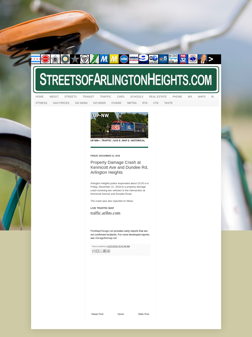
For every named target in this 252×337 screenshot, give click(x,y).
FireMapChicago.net (102, 230)
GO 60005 (99, 102)
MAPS (202, 96)
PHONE (177, 96)
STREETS (70, 96)
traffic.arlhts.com (106, 213)
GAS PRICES (61, 102)
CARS (120, 96)
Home (121, 314)
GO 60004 (81, 102)
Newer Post (97, 314)
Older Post (143, 314)
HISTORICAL (138, 140)
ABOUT (54, 96)
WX (190, 96)
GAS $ (116, 140)
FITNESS (41, 102)
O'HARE (116, 102)
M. (212, 96)
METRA (132, 102)
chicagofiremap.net (105, 238)
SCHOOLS (136, 96)
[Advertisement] (126, 30)
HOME (40, 96)
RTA (145, 102)
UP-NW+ (95, 140)
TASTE (168, 102)
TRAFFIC (105, 96)
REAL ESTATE (158, 96)
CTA (156, 102)
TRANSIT (88, 96)
